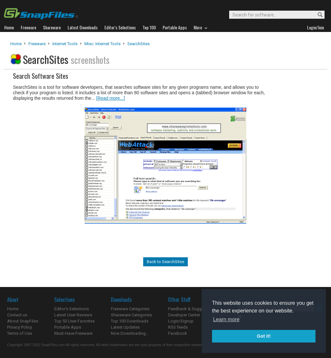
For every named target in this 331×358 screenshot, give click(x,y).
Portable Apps (67, 327)
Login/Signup (181, 321)
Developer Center (184, 314)
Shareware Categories (131, 314)
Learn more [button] (226, 319)
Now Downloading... (130, 333)
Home (16, 43)
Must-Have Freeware (73, 333)
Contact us (17, 314)
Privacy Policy (19, 327)
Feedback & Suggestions (192, 308)
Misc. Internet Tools (102, 43)
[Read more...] (110, 98)
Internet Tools (65, 43)
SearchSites (138, 43)
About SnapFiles (22, 321)
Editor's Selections (71, 308)
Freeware (37, 43)
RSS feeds (178, 327)
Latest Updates (125, 327)
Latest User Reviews (73, 314)
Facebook (177, 333)
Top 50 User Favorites (74, 321)
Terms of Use (19, 333)
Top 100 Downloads (129, 321)
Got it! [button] (264, 336)
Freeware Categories (130, 308)
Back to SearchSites (165, 261)
